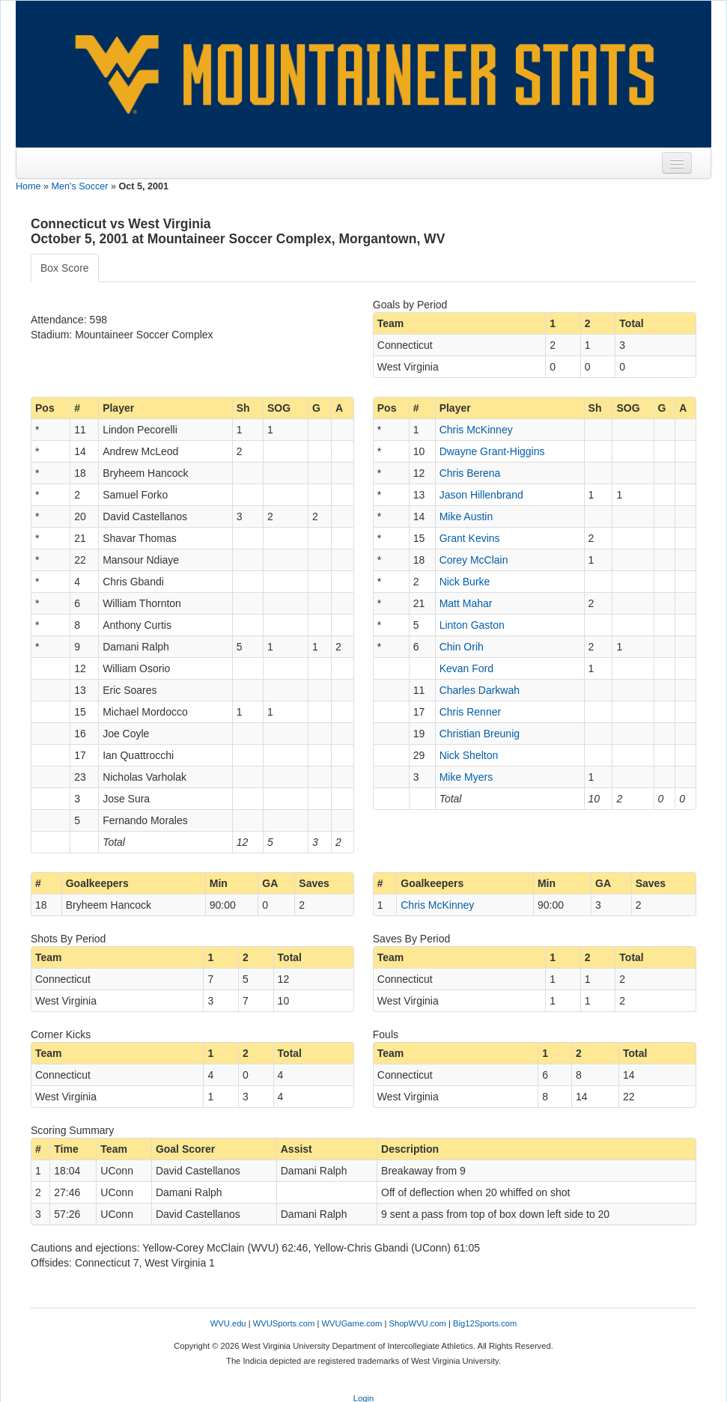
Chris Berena (470, 473)
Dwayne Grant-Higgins (492, 451)
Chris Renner (470, 712)
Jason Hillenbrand (481, 495)
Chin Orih (461, 647)
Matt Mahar (466, 603)
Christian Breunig (479, 734)
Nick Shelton (469, 755)
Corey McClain (473, 560)
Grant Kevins (469, 538)
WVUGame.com (352, 1323)
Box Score (64, 268)
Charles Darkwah (479, 690)
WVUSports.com (284, 1323)
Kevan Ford (466, 668)
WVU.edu (228, 1323)
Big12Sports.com (485, 1323)
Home (28, 186)
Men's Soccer (80, 186)
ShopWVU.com (417, 1323)
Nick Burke (464, 582)
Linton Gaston (472, 625)
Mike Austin (466, 516)
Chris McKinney (476, 430)
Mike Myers (466, 777)
